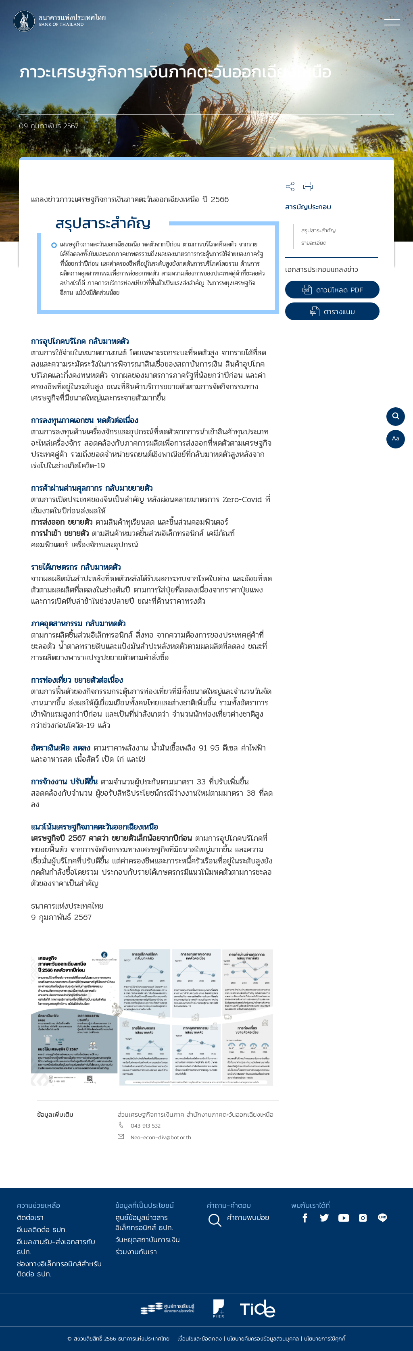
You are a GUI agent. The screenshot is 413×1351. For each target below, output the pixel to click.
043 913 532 (146, 1126)
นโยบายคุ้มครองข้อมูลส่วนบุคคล (263, 1338)
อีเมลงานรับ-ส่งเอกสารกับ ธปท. (56, 1246)
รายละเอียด (314, 243)
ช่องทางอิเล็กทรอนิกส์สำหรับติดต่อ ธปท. (59, 1268)
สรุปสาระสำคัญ (318, 230)
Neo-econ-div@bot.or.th (161, 1137)
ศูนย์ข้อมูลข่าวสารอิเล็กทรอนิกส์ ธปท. (144, 1222)
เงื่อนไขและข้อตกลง (199, 1338)
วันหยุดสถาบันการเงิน (147, 1239)
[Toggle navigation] (392, 22)
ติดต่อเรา (30, 1217)
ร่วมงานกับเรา (136, 1251)
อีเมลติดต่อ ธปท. (42, 1229)
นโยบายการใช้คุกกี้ (325, 1338)
